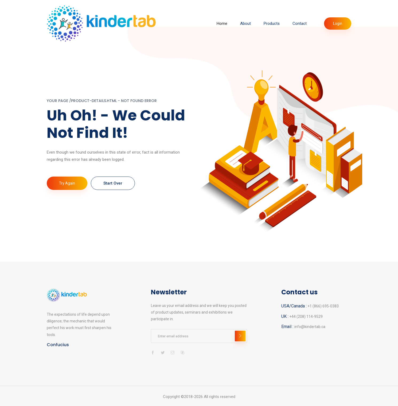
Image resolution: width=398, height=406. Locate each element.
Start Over (112, 183)
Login (337, 23)
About (245, 23)
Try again (67, 183)
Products (272, 23)
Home (222, 23)
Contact (299, 23)
